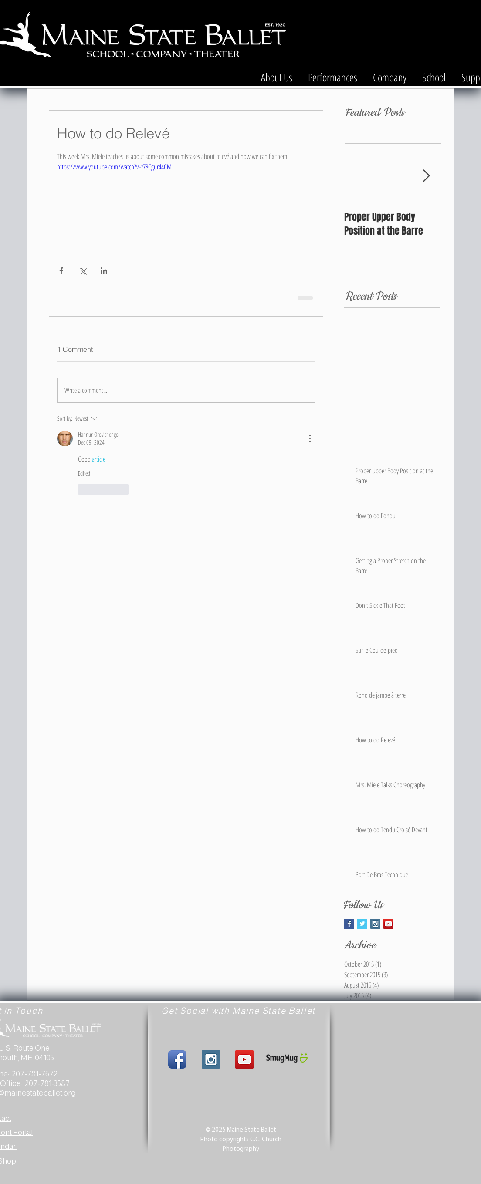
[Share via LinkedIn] (104, 270)
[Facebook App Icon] (177, 1059)
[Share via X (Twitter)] (82, 270)
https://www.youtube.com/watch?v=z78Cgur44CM (114, 167)
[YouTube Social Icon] (388, 924)
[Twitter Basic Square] (362, 924)
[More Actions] (310, 438)
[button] (276, 73)
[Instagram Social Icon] (375, 924)
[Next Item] (426, 176)
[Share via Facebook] (61, 270)
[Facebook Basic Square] (349, 924)
